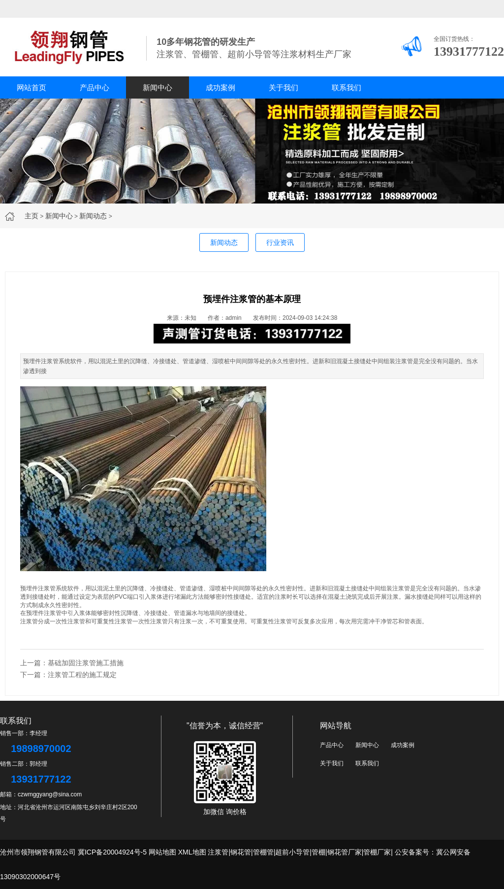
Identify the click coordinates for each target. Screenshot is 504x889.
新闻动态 (93, 216)
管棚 (318, 852)
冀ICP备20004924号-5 (112, 852)
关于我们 (283, 87)
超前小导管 (292, 852)
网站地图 (162, 852)
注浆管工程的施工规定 (82, 675)
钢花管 (240, 852)
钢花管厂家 (344, 852)
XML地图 (192, 852)
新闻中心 (157, 87)
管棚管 (263, 852)
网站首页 (31, 87)
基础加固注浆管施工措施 (86, 663)
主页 (31, 216)
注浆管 (218, 852)
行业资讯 (280, 242)
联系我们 (346, 87)
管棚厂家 (377, 852)
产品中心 (94, 87)
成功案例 (220, 87)
